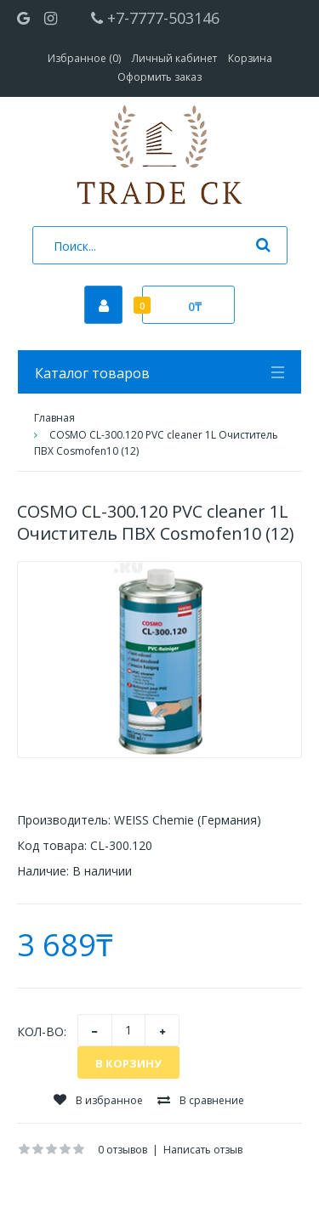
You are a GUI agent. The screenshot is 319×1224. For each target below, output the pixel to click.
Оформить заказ (159, 77)
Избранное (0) (84, 58)
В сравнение (200, 1100)
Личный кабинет (174, 58)
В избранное (98, 1100)
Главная (54, 418)
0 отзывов (122, 1149)
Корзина (250, 58)
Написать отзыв (202, 1149)
